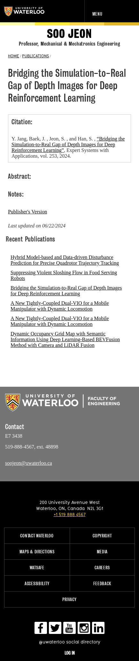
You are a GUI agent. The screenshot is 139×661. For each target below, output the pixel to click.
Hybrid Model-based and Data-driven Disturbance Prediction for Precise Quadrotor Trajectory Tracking (65, 260)
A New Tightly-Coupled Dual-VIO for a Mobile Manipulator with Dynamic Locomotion (60, 306)
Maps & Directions (37, 551)
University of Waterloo (31, 11)
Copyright (102, 535)
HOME (13, 55)
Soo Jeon (69, 34)
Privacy (69, 599)
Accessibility (37, 583)
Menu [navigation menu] (97, 14)
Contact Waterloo (37, 535)
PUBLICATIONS (35, 55)
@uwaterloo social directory (69, 642)
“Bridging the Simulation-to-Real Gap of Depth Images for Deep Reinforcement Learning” (68, 144)
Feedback (102, 583)
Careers (102, 567)
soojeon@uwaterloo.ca (28, 463)
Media (102, 551)
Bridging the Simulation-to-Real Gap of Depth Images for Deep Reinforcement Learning (66, 290)
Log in (70, 653)
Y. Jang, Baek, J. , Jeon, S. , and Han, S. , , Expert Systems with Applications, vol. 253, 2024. (68, 147)
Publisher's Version (27, 211)
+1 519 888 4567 (70, 514)
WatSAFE (37, 567)
